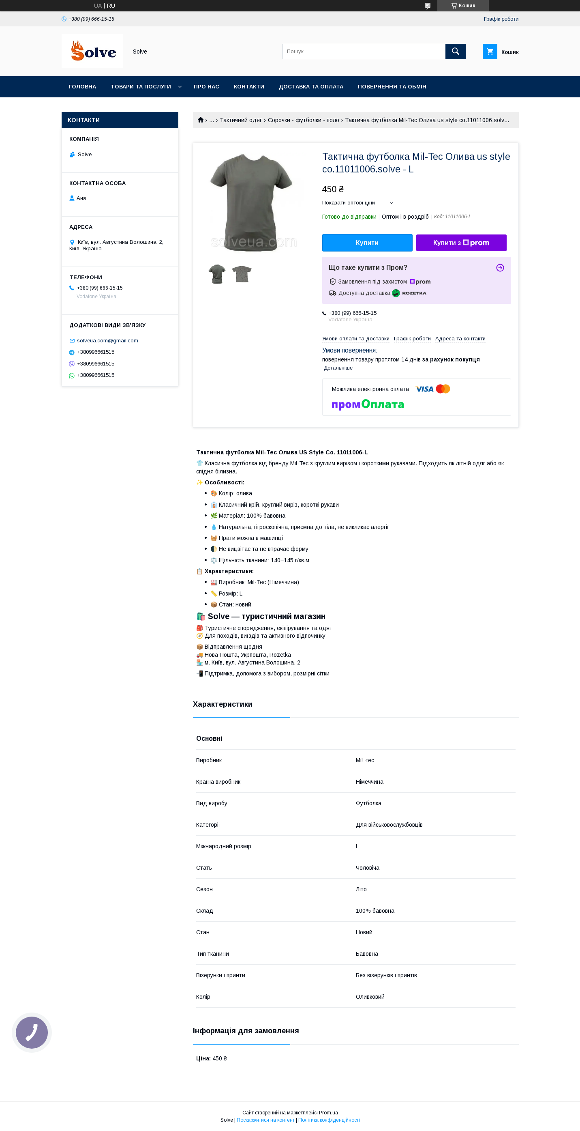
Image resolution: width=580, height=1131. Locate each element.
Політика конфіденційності (329, 1120)
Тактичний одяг (241, 120)
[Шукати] (455, 51)
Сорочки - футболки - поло (303, 120)
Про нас (206, 87)
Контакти (249, 87)
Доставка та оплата (311, 87)
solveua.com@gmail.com (107, 341)
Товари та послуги (141, 87)
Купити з (461, 243)
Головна (82, 87)
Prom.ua (328, 1113)
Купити (367, 242)
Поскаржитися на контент (266, 1120)
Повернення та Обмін (392, 87)
